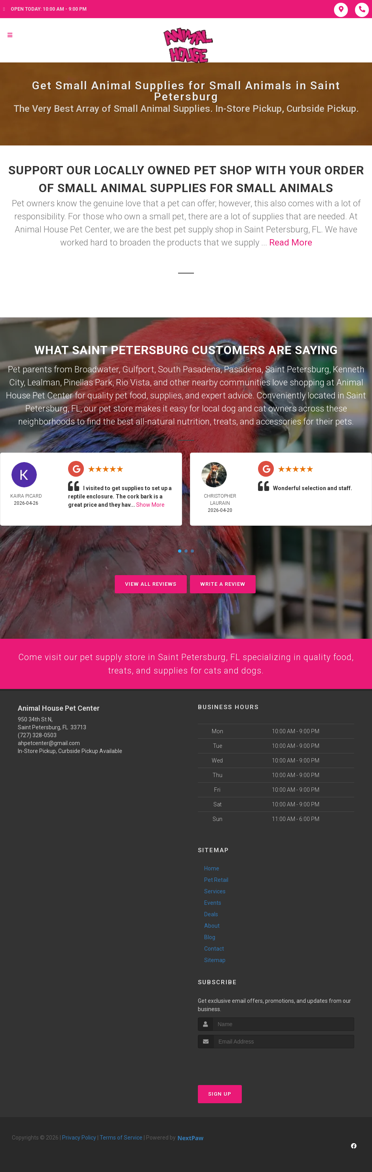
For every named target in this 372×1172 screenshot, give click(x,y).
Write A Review (222, 584)
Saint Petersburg (297, 369)
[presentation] (240, 1064)
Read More (290, 242)
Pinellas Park (88, 382)
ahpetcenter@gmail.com (49, 744)
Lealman (43, 382)
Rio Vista (133, 382)
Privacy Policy (79, 1138)
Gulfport (138, 369)
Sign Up (220, 1095)
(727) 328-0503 (37, 736)
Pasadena (243, 369)
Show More (150, 505)
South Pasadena (189, 369)
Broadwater (96, 369)
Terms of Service (121, 1138)
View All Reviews (151, 584)
